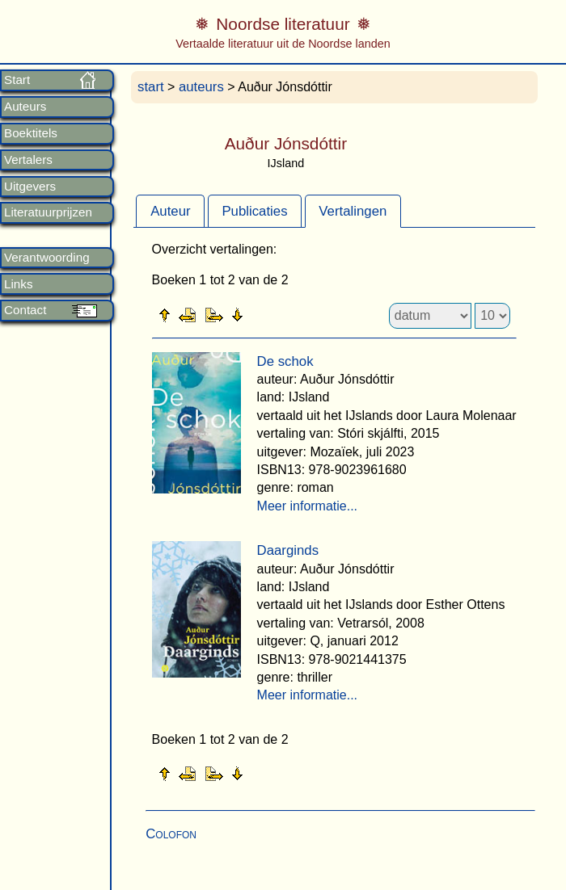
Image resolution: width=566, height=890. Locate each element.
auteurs (201, 86)
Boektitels (30, 133)
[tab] (170, 211)
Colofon (171, 834)
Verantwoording (47, 257)
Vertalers (28, 159)
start (150, 86)
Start (17, 79)
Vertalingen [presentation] (352, 211)
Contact (25, 310)
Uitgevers (30, 186)
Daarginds (288, 550)
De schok (285, 361)
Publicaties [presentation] (254, 211)
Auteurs (25, 106)
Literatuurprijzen (48, 212)
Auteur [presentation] (170, 211)
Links (18, 284)
